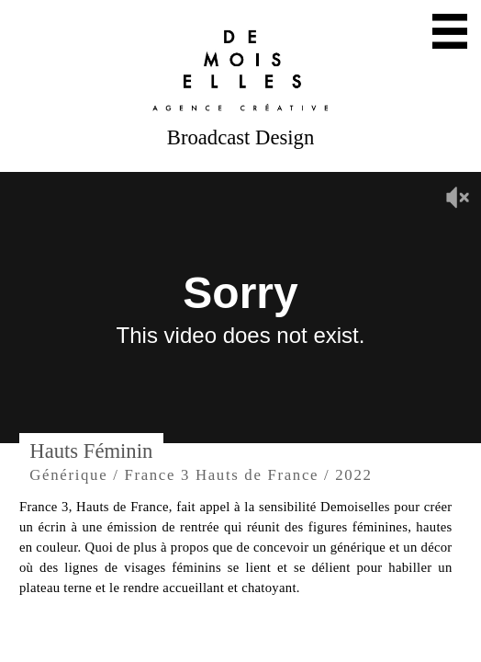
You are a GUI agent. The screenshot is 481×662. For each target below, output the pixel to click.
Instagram (269, 638)
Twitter (211, 638)
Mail (151, 638)
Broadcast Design (240, 137)
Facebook (329, 638)
